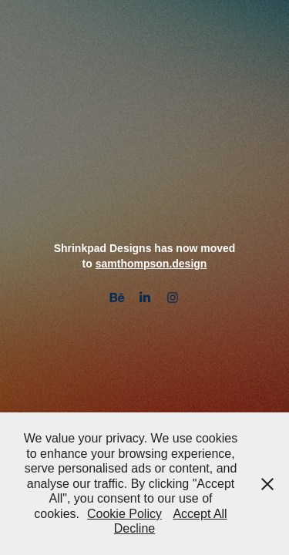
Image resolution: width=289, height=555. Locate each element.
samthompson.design (151, 263)
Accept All (200, 513)
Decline (134, 528)
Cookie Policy (124, 513)
